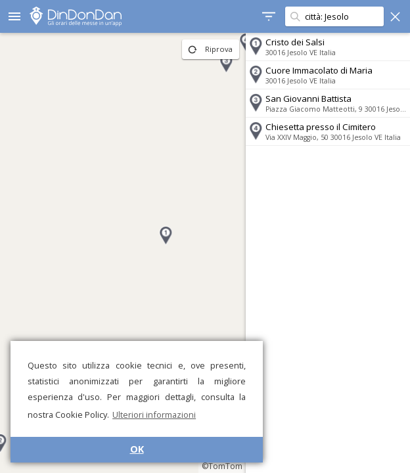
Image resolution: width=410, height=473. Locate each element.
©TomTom (222, 466)
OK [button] (137, 449)
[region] (123, 253)
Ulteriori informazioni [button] (154, 414)
